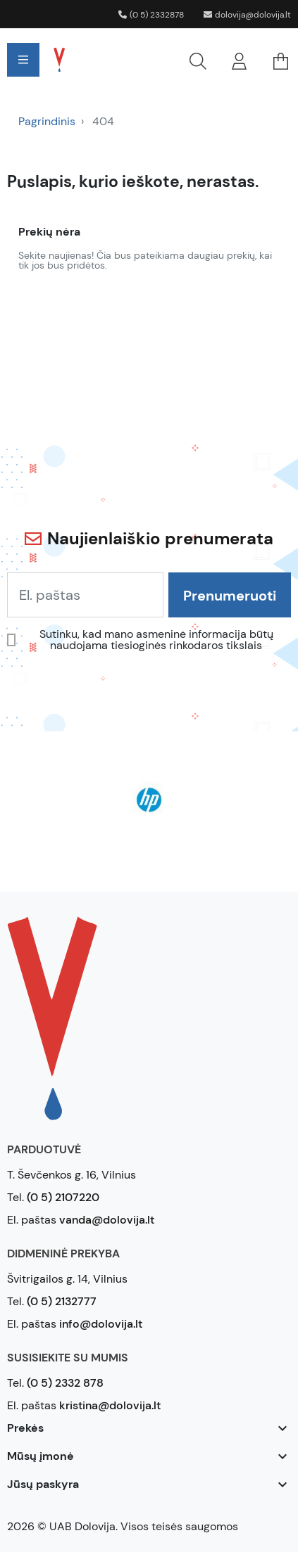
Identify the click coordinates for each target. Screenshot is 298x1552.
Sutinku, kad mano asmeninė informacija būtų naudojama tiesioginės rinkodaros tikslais (156, 640)
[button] (148, 59)
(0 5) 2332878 (151, 14)
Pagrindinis (46, 121)
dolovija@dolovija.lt (247, 14)
